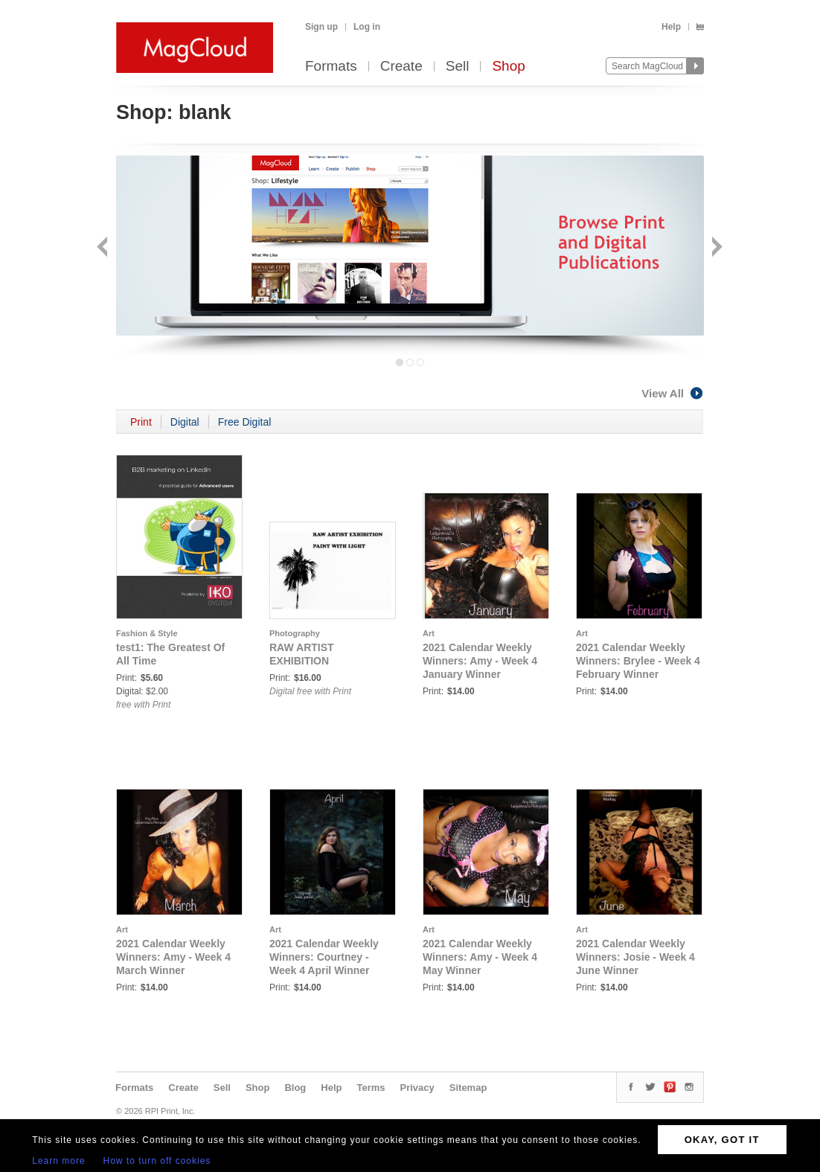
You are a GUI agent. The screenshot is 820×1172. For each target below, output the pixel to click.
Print (141, 422)
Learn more (58, 1161)
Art (429, 633)
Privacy (417, 1087)
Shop (508, 67)
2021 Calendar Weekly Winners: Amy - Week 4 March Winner (173, 957)
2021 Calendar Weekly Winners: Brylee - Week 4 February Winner (638, 660)
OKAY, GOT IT (722, 1139)
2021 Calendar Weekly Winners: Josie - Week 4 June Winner (635, 957)
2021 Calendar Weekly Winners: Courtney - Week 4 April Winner (324, 957)
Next (715, 248)
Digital (184, 422)
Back (104, 248)
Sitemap (468, 1087)
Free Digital (245, 422)
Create (401, 67)
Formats (331, 67)
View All (672, 393)
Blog (295, 1087)
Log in (366, 27)
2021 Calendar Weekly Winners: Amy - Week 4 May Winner (480, 957)
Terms (370, 1087)
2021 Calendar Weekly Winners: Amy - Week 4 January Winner (480, 660)
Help (671, 27)
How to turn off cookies (157, 1161)
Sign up (321, 27)
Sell (458, 67)
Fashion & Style (147, 633)
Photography (294, 633)
